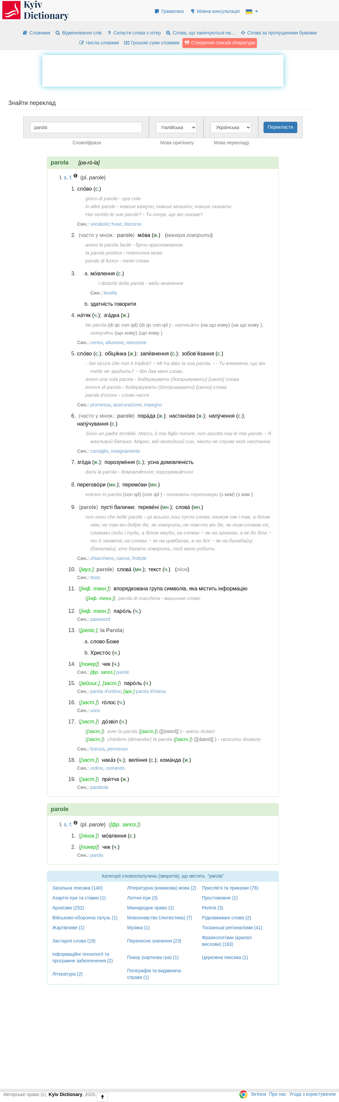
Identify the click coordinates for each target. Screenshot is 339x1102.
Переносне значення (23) (154, 940)
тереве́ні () (155, 507)
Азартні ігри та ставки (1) (79, 897)
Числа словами (99, 42)
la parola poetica (103, 252)
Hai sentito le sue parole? (113, 214)
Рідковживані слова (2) (226, 917)
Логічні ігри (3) (142, 897)
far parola (95, 325)
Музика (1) (138, 927)
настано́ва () (187, 416)
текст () (159, 569)
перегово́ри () (98, 484)
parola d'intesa (151, 691)
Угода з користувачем (312, 1094)
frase (116, 224)
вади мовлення (166, 283)
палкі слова (135, 260)
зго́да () (89, 462)
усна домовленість (171, 462)
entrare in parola (103, 494)
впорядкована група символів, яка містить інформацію (180, 588)
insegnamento (125, 451)
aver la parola (122, 731)
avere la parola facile (108, 245)
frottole (139, 558)
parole (122, 672)
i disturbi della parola (121, 283)
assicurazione (127, 404)
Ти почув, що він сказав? (174, 214)
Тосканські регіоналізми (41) (232, 927)
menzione (136, 342)
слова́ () (189, 507)
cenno (96, 342)
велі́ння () (142, 760)
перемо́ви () (141, 484)
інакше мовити (174, 206)
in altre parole (100, 206)
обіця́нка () (120, 353)
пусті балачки (117, 507)
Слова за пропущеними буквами (278, 32)
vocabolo (99, 224)
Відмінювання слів (78, 32)
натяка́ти (187, 325)
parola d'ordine (105, 691)
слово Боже (104, 641)
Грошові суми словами (151, 42)
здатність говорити (113, 304)
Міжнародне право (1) (150, 907)
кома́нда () (175, 760)
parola (96, 855)
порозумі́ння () (124, 462)
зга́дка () (116, 315)
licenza (97, 749)
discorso (132, 224)
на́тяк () (88, 315)
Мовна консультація (215, 11)
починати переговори (192, 494)
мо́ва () (149, 235)
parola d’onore (101, 395)
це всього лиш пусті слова (178, 517)
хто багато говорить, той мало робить (166, 548)
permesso (117, 749)
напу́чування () (97, 424)
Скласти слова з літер (133, 32)
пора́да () (152, 416)
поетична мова (144, 252)
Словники (36, 32)
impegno (153, 404)
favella (110, 293)
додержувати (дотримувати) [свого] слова (188, 379)
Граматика (169, 11)
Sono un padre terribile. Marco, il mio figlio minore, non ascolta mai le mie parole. (174, 433)
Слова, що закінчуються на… (200, 32)
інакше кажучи (137, 206)
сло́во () (89, 189)
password (100, 619)
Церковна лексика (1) (225, 957)
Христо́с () (105, 653)
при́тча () (115, 779)
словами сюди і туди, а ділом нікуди (132, 532)
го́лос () (113, 702)
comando (115, 768)
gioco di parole (101, 198)
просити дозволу (241, 739)
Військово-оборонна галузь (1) (85, 917)
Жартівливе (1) (68, 927)
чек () (111, 664)
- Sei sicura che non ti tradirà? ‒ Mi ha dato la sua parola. (148, 363)
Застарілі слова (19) (73, 940)
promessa (100, 404)
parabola (99, 787)
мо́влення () (107, 273)
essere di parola (103, 387)
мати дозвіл (200, 731)
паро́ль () (127, 611)
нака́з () (113, 760)
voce (95, 710)
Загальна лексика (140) (77, 888)
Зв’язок (258, 1094)
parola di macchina (139, 598)
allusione (115, 342)
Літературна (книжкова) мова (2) (161, 888)
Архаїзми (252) (68, 907)
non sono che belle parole (113, 517)
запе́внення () (159, 353)
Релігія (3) (212, 907)
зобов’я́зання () (202, 353)
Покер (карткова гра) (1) (153, 957)
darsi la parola (101, 472)
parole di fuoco (101, 260)
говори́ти (102, 333)
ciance (122, 558)
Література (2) (67, 974)
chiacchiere (102, 558)
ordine (96, 768)
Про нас (277, 1094)
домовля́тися (137, 472)
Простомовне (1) (220, 897)
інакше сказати (213, 206)
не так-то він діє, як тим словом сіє (225, 525)
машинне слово (182, 598)
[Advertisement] (162, 70)
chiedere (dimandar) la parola (139, 739)
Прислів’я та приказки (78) (230, 888)
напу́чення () (226, 416)
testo (95, 577)
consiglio (99, 451)
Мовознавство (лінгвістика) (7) (159, 917)
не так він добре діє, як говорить (141, 525)
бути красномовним (159, 245)
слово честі (135, 395)
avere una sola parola (109, 379)
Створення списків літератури (220, 42)
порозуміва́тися (174, 472)
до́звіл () (114, 721)
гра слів (131, 198)
